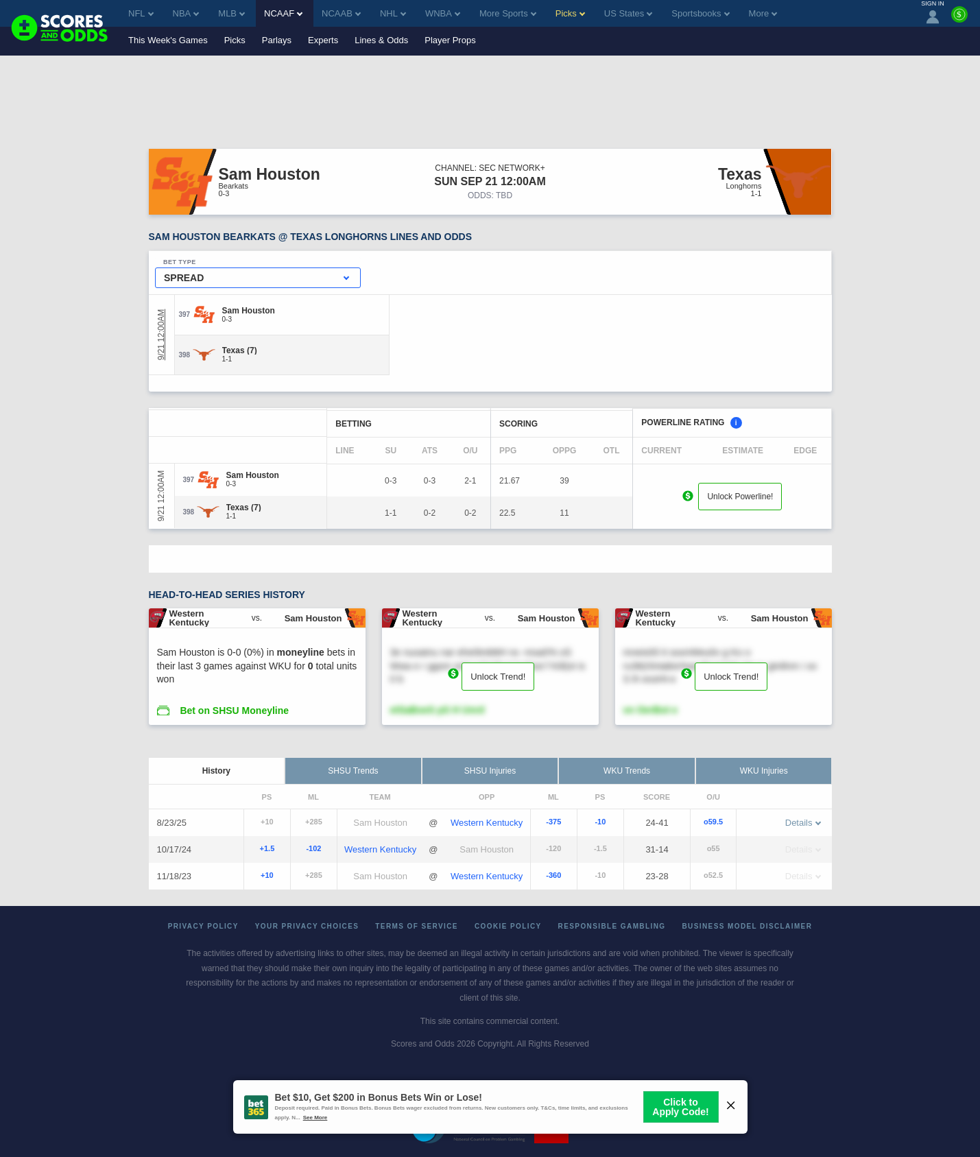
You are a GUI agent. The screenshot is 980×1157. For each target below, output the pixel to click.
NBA (186, 13)
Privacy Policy (203, 926)
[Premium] (959, 20)
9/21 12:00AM (161, 335)
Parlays (276, 40)
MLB (231, 13)
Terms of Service (416, 926)
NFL (141, 13)
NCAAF (283, 13)
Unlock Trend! (497, 676)
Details (803, 823)
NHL (393, 13)
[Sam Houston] (248, 311)
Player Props (450, 40)
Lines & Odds (381, 40)
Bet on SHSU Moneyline (234, 710)
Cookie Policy (508, 926)
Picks (235, 40)
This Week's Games (168, 40)
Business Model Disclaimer (747, 926)
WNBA (442, 13)
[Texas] (239, 350)
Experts (323, 40)
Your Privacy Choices (307, 926)
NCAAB (341, 13)
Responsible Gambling (612, 926)
